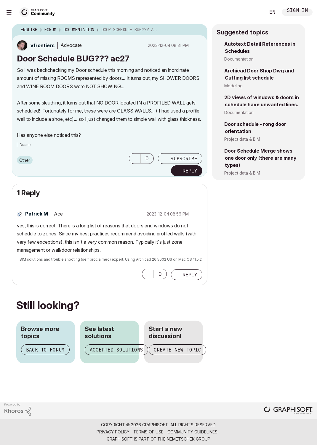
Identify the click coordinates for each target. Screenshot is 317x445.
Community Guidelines (192, 431)
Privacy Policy (113, 431)
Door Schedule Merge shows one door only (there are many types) (260, 158)
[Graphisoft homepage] (288, 411)
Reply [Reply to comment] (189, 275)
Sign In (297, 11)
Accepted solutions (116, 350)
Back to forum (45, 350)
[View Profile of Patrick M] (36, 214)
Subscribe (184, 158)
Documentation (239, 58)
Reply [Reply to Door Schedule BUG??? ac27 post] (189, 171)
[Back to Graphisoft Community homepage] (39, 11)
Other (24, 160)
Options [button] (199, 30)
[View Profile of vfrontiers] (43, 45)
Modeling (233, 85)
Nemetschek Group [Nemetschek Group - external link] (188, 438)
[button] (134, 158)
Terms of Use (148, 431)
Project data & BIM (242, 139)
